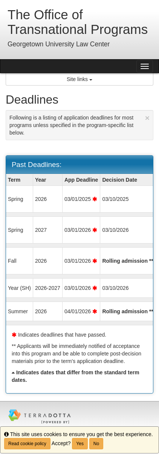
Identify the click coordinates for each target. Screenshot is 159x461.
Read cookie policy (27, 443)
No (96, 443)
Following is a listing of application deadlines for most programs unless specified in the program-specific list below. (79, 124)
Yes (80, 443)
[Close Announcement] (147, 118)
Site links (79, 79)
